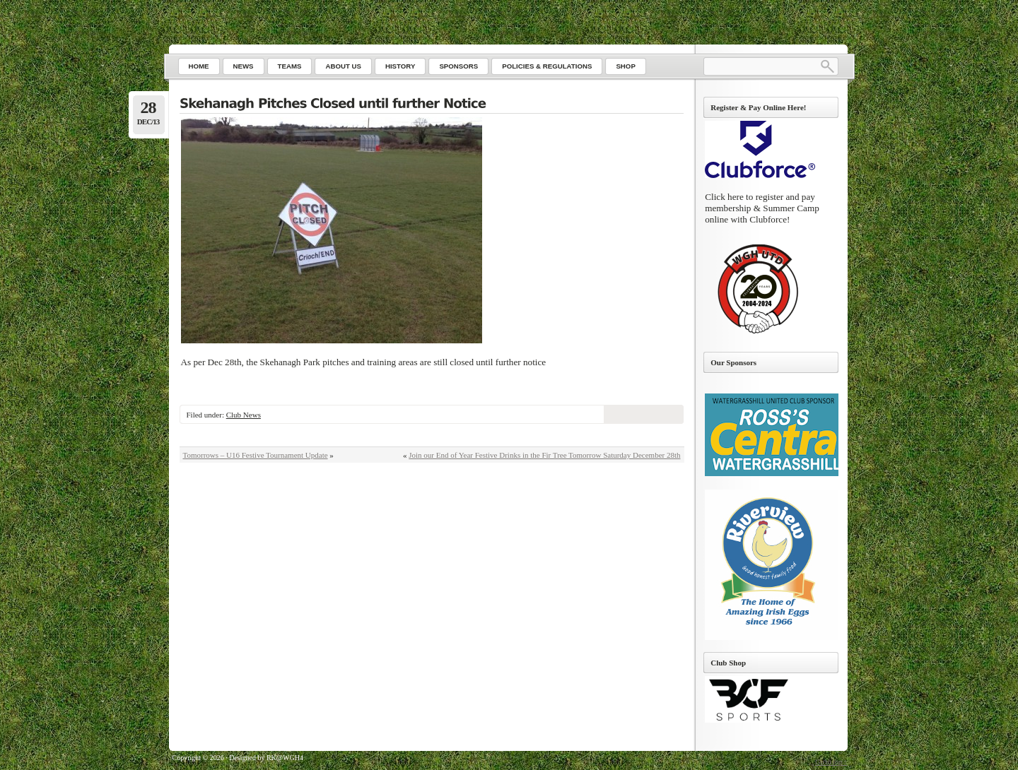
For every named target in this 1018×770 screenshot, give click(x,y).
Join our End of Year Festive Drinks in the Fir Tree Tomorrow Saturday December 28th (544, 455)
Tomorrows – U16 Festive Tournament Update (255, 455)
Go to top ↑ (831, 762)
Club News (243, 414)
